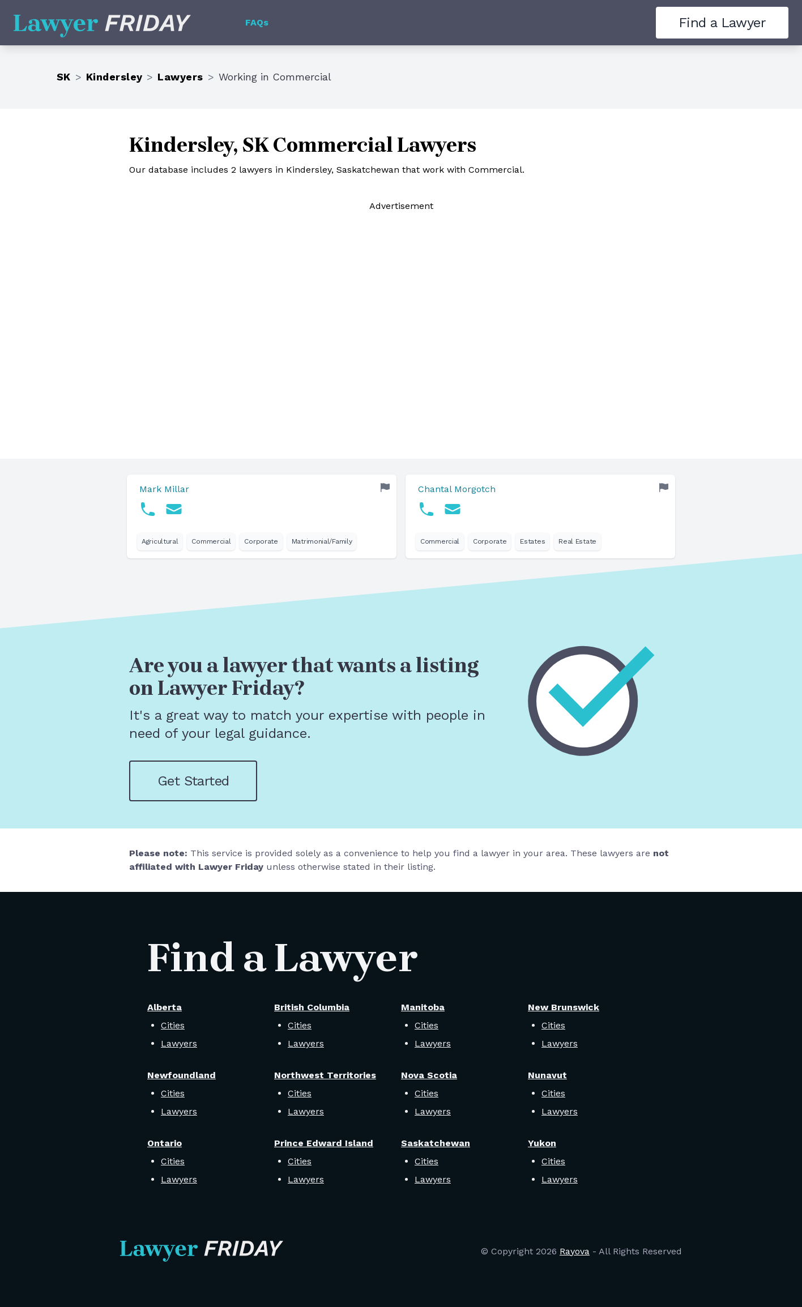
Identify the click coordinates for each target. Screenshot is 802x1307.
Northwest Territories (325, 1075)
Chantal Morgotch (457, 489)
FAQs (256, 22)
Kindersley (114, 77)
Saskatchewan (435, 1143)
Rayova (575, 1251)
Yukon (542, 1143)
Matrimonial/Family (322, 541)
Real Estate (577, 541)
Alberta (164, 1007)
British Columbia (311, 1007)
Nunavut (547, 1075)
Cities (173, 1025)
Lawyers (180, 77)
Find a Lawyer (722, 23)
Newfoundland (181, 1075)
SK (64, 77)
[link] (261, 516)
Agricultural (160, 541)
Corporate (261, 541)
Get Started (193, 781)
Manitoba (423, 1007)
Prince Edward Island (323, 1143)
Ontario (164, 1143)
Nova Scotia (429, 1075)
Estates (532, 541)
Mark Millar (164, 489)
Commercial (211, 541)
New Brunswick (563, 1007)
